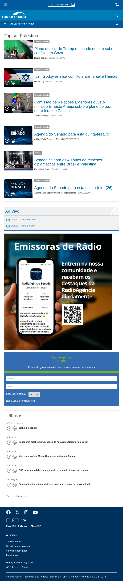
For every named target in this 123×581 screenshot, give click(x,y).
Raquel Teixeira (41, 58)
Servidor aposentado (16, 550)
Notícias (38, 153)
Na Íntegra (11, 479)
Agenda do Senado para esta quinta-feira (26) (73, 187)
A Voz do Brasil (13, 423)
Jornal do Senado (28, 428)
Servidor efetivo (14, 541)
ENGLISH (11, 526)
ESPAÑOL (23, 526)
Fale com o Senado (17, 567)
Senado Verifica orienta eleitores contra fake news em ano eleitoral (54, 484)
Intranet (11, 535)
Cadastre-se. (29, 401)
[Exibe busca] (116, 15)
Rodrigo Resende (68, 193)
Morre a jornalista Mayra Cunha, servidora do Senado (47, 456)
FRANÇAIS (36, 526)
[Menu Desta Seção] (61, 24)
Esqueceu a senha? (16, 394)
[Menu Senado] (6, 5)
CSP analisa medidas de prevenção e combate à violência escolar (54, 470)
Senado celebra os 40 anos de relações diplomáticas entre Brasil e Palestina (68, 162)
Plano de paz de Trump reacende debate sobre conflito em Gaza (74, 50)
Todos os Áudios (16, 495)
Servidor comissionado (18, 546)
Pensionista (12, 555)
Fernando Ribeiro (54, 139)
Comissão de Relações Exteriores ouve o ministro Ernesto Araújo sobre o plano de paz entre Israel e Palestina (72, 106)
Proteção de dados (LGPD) (19, 562)
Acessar (34, 394)
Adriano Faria (40, 116)
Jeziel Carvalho (53, 193)
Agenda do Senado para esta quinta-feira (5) (72, 134)
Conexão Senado (42, 41)
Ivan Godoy (39, 81)
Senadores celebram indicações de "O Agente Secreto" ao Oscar (53, 442)
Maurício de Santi (41, 169)
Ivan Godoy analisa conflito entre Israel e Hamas (75, 76)
